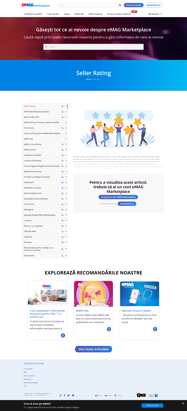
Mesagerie (28, 209)
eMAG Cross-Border (33, 144)
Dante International (43, 393)
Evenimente (29, 255)
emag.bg (109, 395)
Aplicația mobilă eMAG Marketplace (39, 215)
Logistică (28, 236)
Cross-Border (53, 14)
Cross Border (28, 369)
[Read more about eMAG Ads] (109, 329)
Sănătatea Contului (32, 187)
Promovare (29, 128)
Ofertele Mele (30, 231)
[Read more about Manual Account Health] (155, 329)
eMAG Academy (95, 14)
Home (88, 79)
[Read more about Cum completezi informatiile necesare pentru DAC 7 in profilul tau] (63, 335)
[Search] (120, 5)
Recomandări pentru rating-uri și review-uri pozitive (38, 248)
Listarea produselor (33, 160)
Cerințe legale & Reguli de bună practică (41, 166)
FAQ (25, 386)
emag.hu (119, 395)
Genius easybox (29, 376)
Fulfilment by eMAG (32, 155)
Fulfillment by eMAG (33, 14)
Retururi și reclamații (33, 226)
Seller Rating (29, 106)
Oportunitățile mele (32, 193)
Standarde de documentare (36, 198)
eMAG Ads (79, 14)
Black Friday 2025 (31, 117)
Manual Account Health (136, 310)
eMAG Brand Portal (32, 171)
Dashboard (29, 182)
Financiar (28, 242)
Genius (67, 14)
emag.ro (100, 395)
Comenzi (28, 220)
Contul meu (29, 204)
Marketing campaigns (31, 383)
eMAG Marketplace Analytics (36, 111)
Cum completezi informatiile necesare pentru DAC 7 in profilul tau (47, 314)
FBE (25, 372)
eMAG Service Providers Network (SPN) (41, 122)
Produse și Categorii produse (37, 177)
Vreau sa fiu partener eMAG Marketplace (42, 133)
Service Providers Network (119, 14)
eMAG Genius (30, 149)
